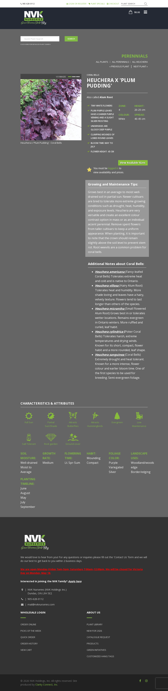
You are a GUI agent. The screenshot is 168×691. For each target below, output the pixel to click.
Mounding (94, 458)
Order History (29, 643)
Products (93, 643)
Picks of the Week (30, 630)
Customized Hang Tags (100, 656)
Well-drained (28, 463)
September (27, 507)
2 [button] (74, 76)
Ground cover (73, 443)
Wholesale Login (32, 612)
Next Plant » (141, 66)
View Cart (26, 649)
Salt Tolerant (29, 443)
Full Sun (29, 422)
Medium (48, 463)
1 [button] (70, 76)
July (22, 502)
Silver (112, 472)
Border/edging (141, 472)
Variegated (116, 467)
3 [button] (78, 76)
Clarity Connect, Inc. (46, 684)
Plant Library (94, 624)
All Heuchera (140, 61)
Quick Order (27, 637)
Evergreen (117, 422)
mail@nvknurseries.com (41, 604)
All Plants (102, 61)
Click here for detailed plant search (35, 44)
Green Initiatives (96, 649)
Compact (92, 463)
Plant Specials (97, 3)
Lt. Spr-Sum (72, 463)
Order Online (28, 624)
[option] (50, 112)
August (25, 493)
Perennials (135, 56)
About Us (93, 612)
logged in (113, 168)
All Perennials (120, 61)
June (23, 488)
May (23, 498)
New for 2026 (94, 630)
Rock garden (51, 443)
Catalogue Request (98, 637)
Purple (113, 463)
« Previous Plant (119, 66)
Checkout (113, 3)
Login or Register (76, 3)
